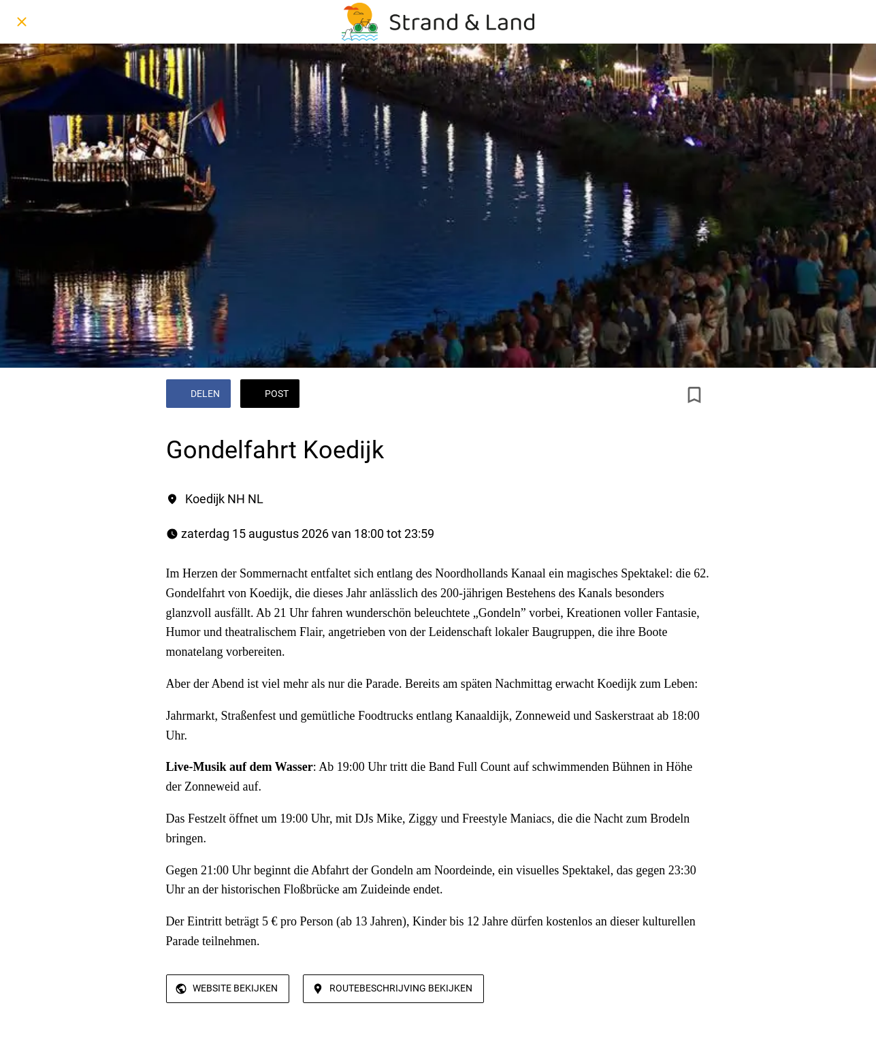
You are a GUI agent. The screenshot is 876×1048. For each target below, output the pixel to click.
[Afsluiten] (22, 22)
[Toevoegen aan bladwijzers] (694, 395)
